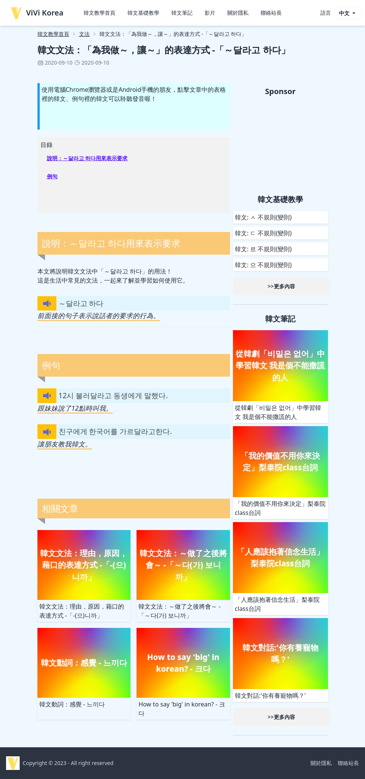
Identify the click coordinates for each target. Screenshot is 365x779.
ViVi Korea (36, 13)
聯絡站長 (271, 12)
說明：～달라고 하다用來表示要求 (87, 158)
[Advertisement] (280, 144)
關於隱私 (238, 12)
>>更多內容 (281, 286)
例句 (52, 176)
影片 (210, 12)
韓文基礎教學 (143, 12)
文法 (84, 33)
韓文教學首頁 (99, 12)
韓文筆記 (182, 12)
